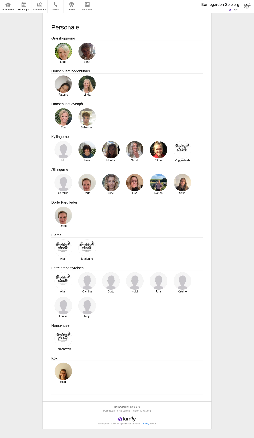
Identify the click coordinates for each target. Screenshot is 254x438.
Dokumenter (39, 6)
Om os (71, 6)
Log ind (234, 9)
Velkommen (8, 6)
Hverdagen (23, 6)
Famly (146, 423)
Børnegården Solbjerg (220, 4)
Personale (87, 6)
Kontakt (55, 6)
